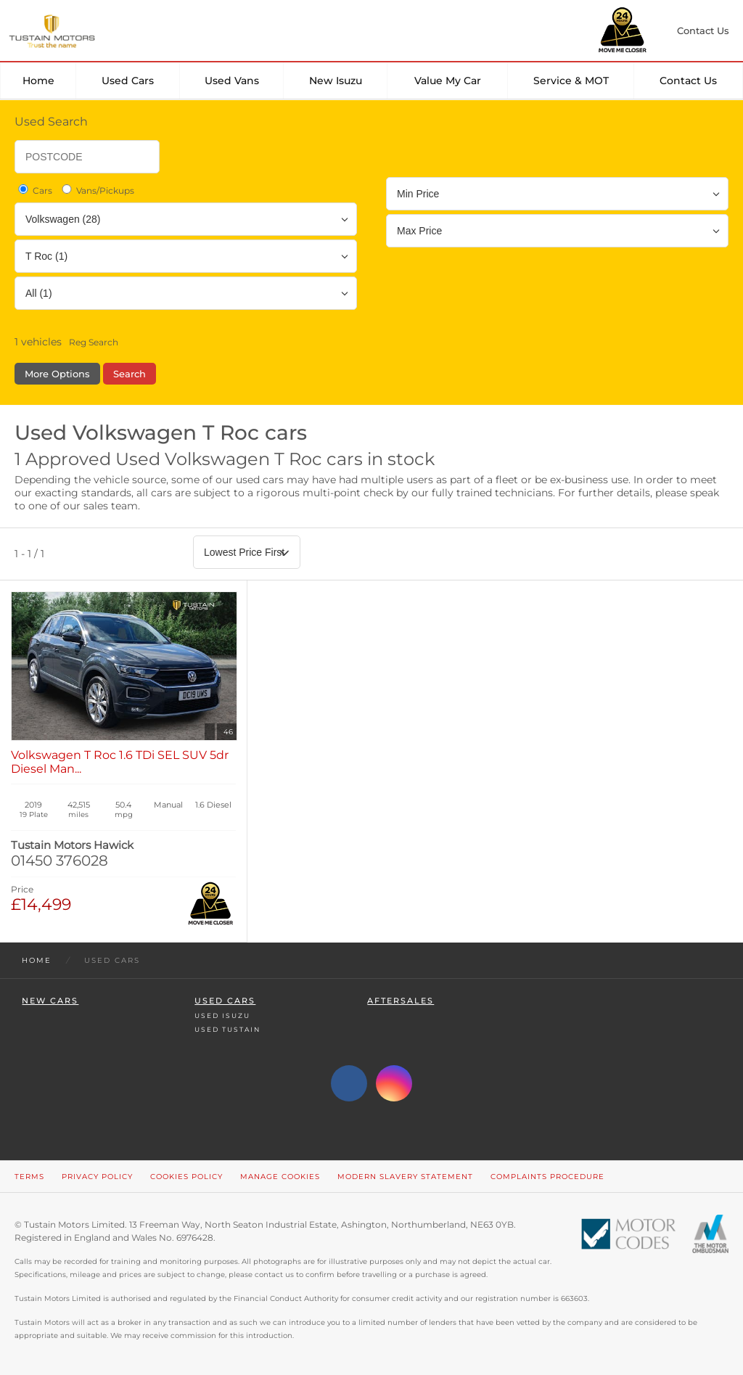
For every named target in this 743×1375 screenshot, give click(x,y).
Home (38, 80)
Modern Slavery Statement (405, 1176)
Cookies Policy (186, 1176)
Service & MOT (571, 80)
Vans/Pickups (96, 190)
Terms (29, 1176)
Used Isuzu (222, 1015)
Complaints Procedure (547, 1176)
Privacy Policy (97, 1176)
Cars (34, 190)
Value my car (447, 80)
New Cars (50, 1001)
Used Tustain (227, 1029)
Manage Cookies (280, 1176)
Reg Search (93, 342)
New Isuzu (335, 80)
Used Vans (232, 80)
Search (129, 373)
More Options (57, 373)
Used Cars (128, 80)
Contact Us (688, 80)
